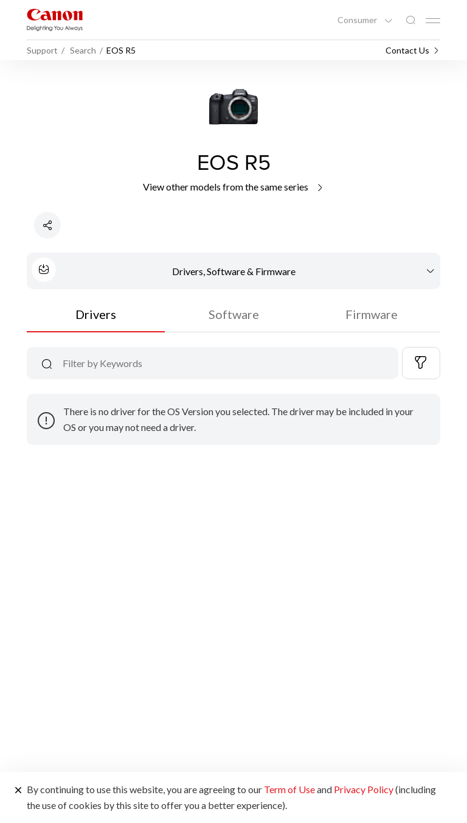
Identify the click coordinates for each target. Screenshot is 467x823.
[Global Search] (410, 20)
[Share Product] (47, 225)
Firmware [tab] (371, 314)
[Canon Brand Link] (55, 20)
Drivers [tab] (95, 314)
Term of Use (289, 789)
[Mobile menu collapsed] (433, 20)
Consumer (358, 20)
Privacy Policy (363, 789)
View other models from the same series (234, 186)
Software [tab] (234, 314)
